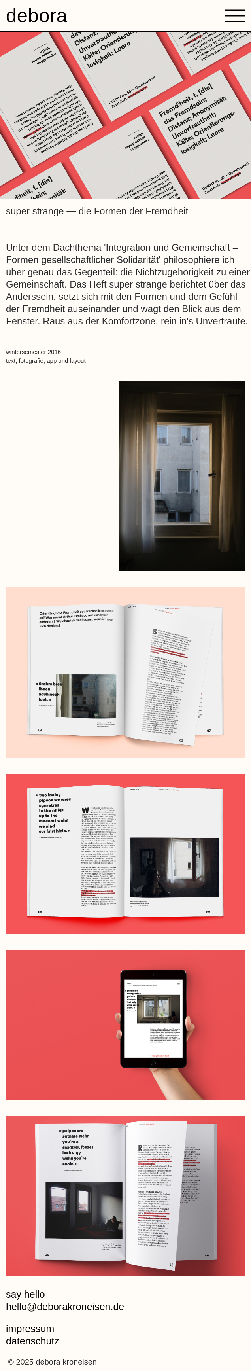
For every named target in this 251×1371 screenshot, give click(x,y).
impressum (30, 1328)
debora (37, 15)
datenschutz (32, 1340)
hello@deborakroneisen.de (65, 1306)
